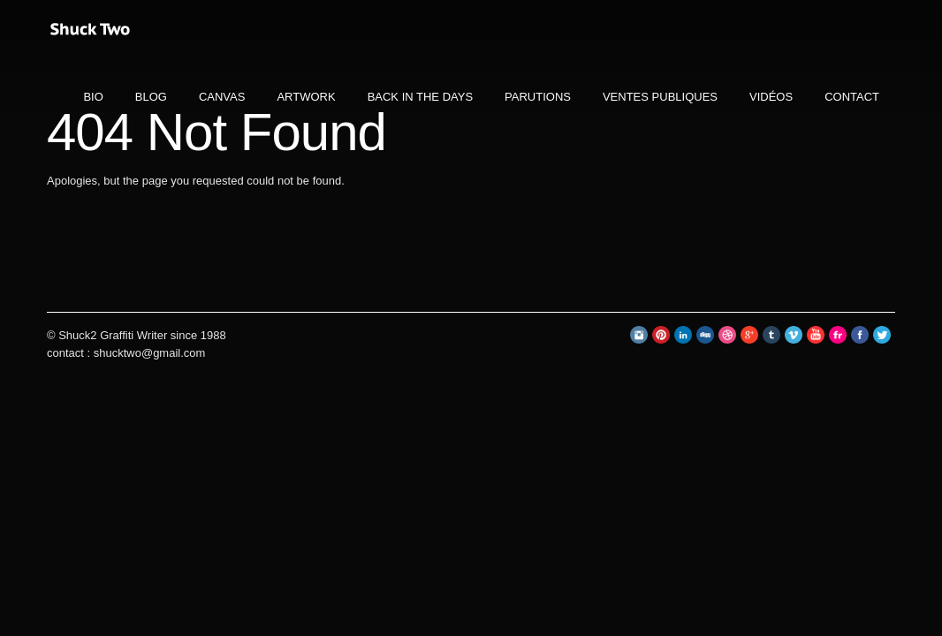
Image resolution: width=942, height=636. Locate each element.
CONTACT (851, 96)
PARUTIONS (538, 96)
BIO (93, 96)
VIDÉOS (771, 96)
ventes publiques (660, 96)
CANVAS (222, 96)
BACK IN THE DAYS (420, 96)
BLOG (151, 96)
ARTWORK (306, 96)
